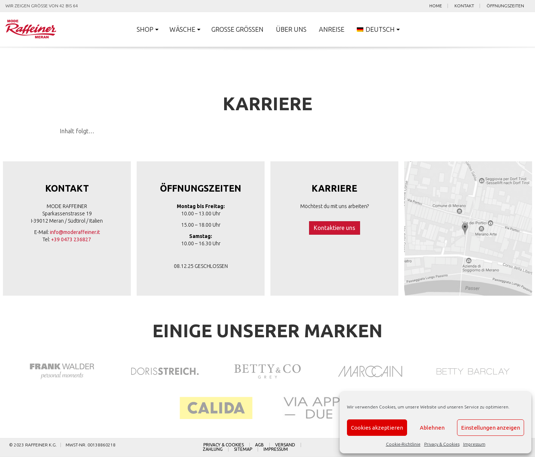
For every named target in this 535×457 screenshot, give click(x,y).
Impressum (474, 444)
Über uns (291, 29)
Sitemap (243, 449)
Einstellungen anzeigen (490, 428)
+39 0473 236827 (71, 239)
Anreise (331, 29)
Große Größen (237, 29)
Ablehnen (432, 428)
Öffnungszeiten (505, 6)
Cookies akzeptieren (377, 428)
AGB (259, 445)
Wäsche (182, 29)
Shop (145, 29)
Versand (285, 445)
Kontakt (464, 6)
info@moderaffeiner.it (75, 232)
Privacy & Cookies (442, 444)
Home (435, 6)
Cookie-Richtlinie (403, 444)
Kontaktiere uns (334, 227)
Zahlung (213, 449)
